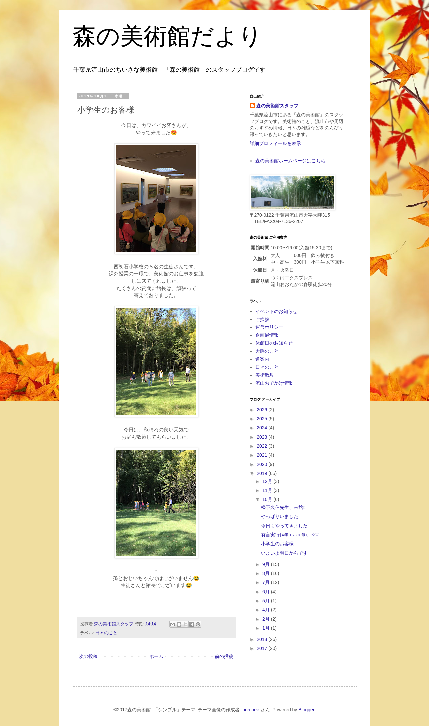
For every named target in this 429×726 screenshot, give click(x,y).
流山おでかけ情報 (274, 383)
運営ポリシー (269, 327)
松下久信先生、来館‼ (283, 507)
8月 (266, 573)
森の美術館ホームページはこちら (290, 160)
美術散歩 (264, 375)
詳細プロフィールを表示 (275, 143)
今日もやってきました (284, 525)
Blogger (306, 709)
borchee (250, 709)
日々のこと (106, 633)
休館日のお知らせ (274, 343)
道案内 (262, 359)
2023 (262, 437)
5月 (266, 600)
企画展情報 (267, 335)
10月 (267, 499)
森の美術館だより (167, 36)
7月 (266, 582)
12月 (267, 481)
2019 (262, 473)
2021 (262, 455)
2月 (266, 619)
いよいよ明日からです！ (286, 553)
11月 (267, 490)
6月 (266, 591)
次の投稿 (88, 656)
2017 (262, 648)
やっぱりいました (279, 516)
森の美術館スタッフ (277, 105)
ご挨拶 (262, 319)
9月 (266, 564)
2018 (262, 639)
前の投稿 (224, 656)
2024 (262, 427)
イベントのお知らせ (276, 311)
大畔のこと (267, 351)
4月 (266, 609)
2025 (262, 418)
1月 (266, 628)
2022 (262, 446)
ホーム (156, 656)
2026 (262, 409)
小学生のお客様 (277, 543)
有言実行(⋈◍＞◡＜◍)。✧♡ (290, 534)
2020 (262, 464)
